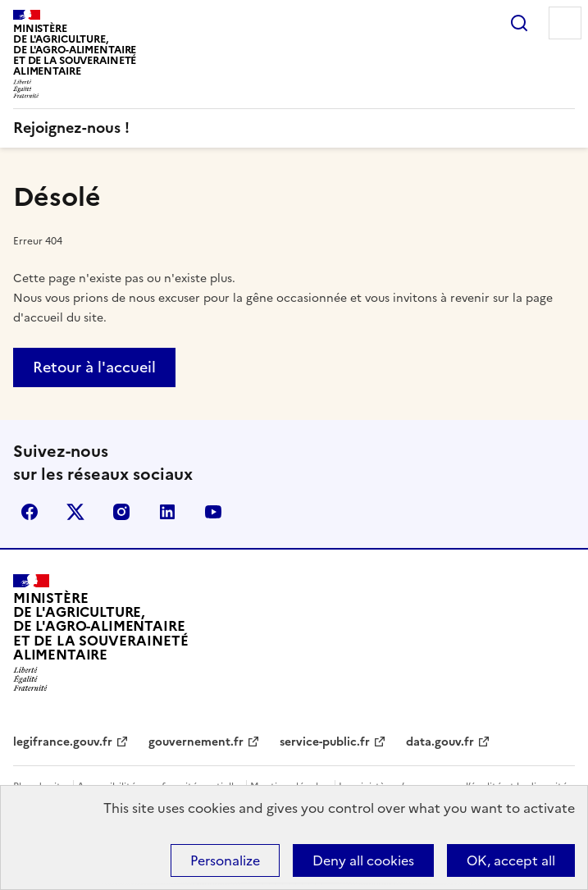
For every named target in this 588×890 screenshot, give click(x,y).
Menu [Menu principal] (565, 23)
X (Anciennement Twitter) (75, 511)
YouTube (213, 511)
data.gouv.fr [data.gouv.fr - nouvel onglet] (440, 742)
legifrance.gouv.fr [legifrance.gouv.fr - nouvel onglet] (62, 742)
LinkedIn (167, 511)
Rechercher (519, 23)
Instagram (121, 511)
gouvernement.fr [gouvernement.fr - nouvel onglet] (196, 742)
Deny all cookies (363, 860)
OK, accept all (511, 860)
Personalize (225, 860)
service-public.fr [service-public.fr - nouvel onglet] (325, 742)
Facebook (29, 511)
